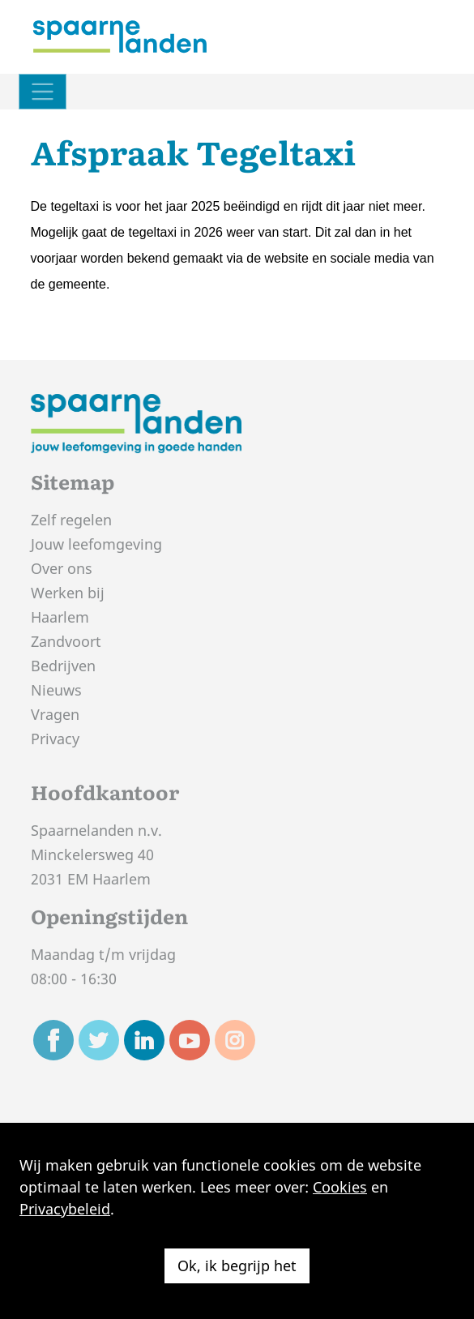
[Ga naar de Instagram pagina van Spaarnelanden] (235, 1040)
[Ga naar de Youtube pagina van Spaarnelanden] (189, 1040)
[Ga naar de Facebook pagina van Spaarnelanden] (53, 1040)
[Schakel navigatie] (43, 91)
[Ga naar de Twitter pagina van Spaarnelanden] (99, 1040)
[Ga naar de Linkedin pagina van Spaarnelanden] (144, 1040)
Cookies (340, 1187)
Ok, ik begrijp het (237, 1265)
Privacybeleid (64, 1208)
